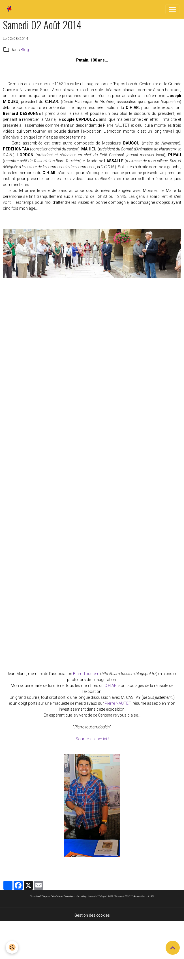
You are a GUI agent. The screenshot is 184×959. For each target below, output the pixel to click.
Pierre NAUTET (118, 703)
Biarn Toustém (86, 673)
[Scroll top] (173, 948)
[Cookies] (12, 947)
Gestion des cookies (92, 915)
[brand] (10, 9)
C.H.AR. (110, 685)
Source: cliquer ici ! (92, 739)
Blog (25, 49)
